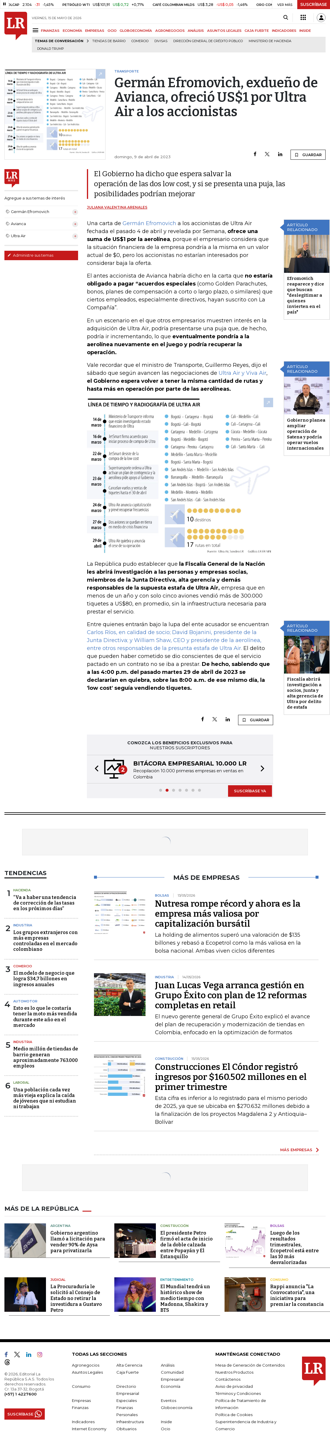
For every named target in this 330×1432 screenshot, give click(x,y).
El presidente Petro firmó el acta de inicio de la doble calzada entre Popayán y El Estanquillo (186, 1244)
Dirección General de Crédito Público (208, 41)
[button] (95, 769)
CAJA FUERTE (257, 31)
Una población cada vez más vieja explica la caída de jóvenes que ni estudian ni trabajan (44, 1098)
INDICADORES (284, 31)
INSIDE (305, 31)
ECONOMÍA (72, 31)
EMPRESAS (94, 31)
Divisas (160, 41)
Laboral (21, 1082)
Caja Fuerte (127, 1372)
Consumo (279, 1280)
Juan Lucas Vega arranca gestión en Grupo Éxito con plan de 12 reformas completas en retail (231, 995)
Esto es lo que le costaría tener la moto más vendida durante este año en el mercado (45, 1016)
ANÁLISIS (196, 31)
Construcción (174, 1226)
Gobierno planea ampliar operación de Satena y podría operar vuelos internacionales (306, 434)
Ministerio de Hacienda (270, 41)
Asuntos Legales (87, 1372)
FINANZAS (50, 31)
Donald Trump (50, 49)
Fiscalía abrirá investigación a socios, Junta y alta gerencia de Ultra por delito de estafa (305, 693)
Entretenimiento (177, 1280)
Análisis (167, 1365)
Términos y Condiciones (238, 1393)
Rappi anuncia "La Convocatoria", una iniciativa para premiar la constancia (297, 1295)
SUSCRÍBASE (313, 4)
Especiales (126, 1400)
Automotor (25, 1001)
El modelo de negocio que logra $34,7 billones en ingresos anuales (44, 978)
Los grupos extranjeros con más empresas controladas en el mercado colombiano (45, 941)
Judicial (57, 1280)
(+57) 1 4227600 (20, 1394)
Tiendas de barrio (109, 41)
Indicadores (83, 1421)
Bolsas (277, 1226)
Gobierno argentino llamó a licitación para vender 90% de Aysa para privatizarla (77, 1241)
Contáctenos (227, 1379)
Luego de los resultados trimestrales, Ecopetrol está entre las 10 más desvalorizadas (294, 1247)
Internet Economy (89, 1428)
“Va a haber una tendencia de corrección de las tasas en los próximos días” (44, 903)
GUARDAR (308, 154)
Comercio (139, 41)
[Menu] (36, 30)
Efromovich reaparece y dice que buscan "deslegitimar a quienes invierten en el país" (305, 295)
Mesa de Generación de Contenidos (250, 1365)
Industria (22, 925)
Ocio (165, 1428)
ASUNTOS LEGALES (224, 31)
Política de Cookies (234, 1414)
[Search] (286, 18)
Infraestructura (130, 1421)
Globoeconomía (176, 1407)
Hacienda (22, 890)
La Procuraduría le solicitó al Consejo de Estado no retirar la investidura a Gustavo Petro (76, 1298)
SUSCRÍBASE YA (250, 790)
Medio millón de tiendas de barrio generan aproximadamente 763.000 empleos (45, 1057)
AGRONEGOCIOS (170, 31)
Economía (170, 1386)
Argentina (60, 1226)
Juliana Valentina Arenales (117, 207)
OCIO (112, 31)
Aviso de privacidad (234, 1386)
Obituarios (126, 1428)
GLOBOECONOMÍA (136, 31)
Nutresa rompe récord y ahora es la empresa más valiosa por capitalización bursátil (228, 913)
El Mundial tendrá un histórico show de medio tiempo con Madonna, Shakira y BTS (185, 1298)
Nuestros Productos (234, 1372)
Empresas (81, 1400)
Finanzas (80, 1407)
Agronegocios (85, 1365)
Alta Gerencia (129, 1365)
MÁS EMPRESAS (296, 1149)
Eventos (168, 1400)
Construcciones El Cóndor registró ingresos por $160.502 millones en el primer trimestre (231, 1077)
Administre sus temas (30, 255)
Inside (166, 1421)
